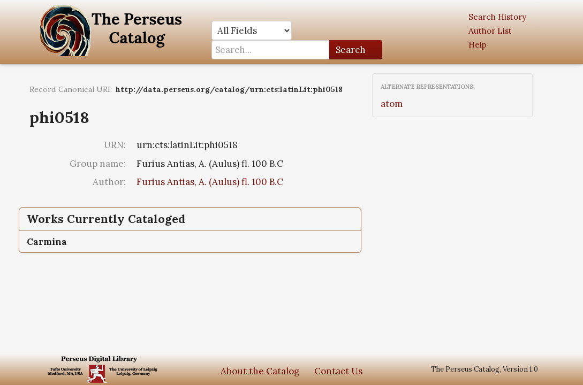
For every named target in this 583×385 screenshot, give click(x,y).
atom (392, 104)
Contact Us (338, 371)
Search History (497, 17)
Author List (490, 31)
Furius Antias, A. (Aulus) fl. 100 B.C (210, 182)
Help (477, 45)
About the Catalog (260, 371)
